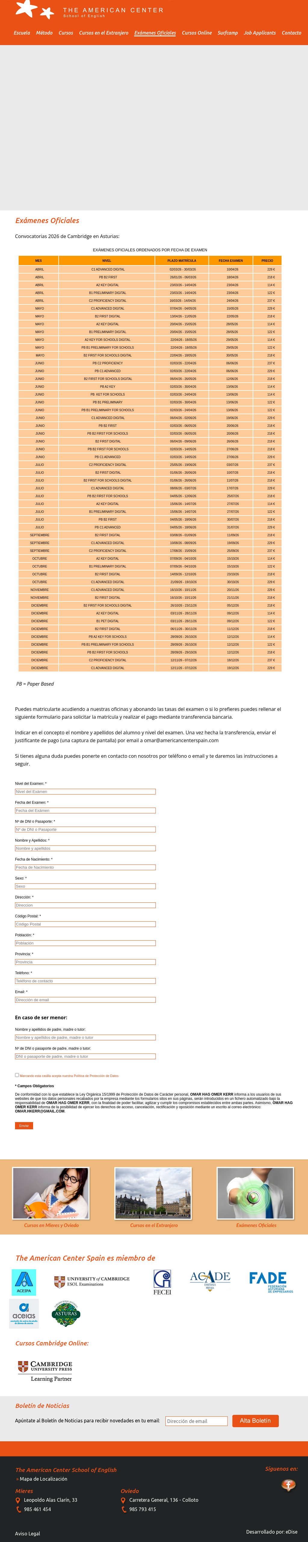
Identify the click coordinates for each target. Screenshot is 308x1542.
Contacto (291, 32)
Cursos (65, 32)
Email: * (21, 992)
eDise (291, 1531)
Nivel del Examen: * (31, 784)
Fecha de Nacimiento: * (34, 859)
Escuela (22, 32)
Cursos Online (196, 32)
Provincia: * (24, 954)
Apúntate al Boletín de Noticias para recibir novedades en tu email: (87, 1420)
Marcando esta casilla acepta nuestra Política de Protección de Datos (67, 1075)
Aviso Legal (27, 1533)
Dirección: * (24, 897)
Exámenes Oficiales (155, 32)
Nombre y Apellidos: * (32, 840)
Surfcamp (227, 32)
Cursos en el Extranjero (103, 32)
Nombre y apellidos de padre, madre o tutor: (50, 1029)
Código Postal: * (28, 916)
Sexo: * (21, 878)
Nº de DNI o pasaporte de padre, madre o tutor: (53, 1048)
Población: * (24, 935)
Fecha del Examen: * (31, 802)
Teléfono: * (23, 973)
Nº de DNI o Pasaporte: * (35, 821)
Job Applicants (260, 32)
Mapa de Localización (43, 1479)
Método (44, 32)
